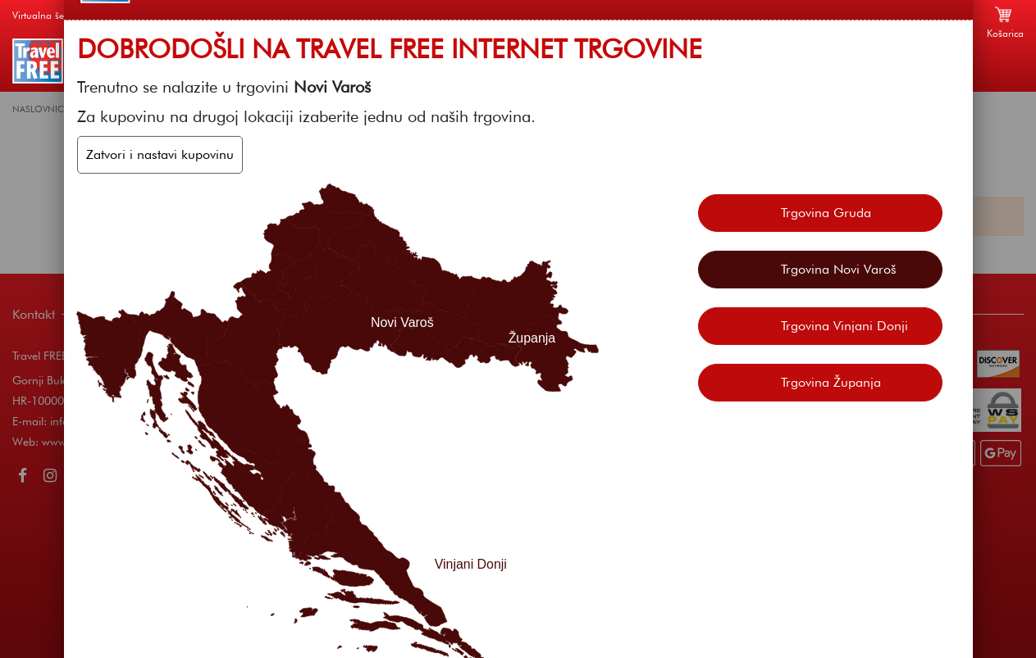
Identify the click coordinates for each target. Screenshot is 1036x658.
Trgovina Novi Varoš (839, 268)
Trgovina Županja (831, 381)
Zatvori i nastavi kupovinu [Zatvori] (160, 154)
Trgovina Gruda (826, 212)
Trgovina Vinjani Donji (844, 325)
